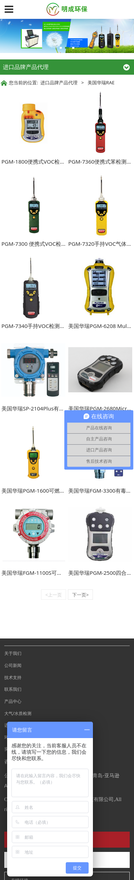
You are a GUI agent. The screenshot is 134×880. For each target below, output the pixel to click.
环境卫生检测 (17, 712)
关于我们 (12, 628)
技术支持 (12, 652)
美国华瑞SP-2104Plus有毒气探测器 (43, 408)
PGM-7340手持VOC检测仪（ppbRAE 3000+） (57, 325)
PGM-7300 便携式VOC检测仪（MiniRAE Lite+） (59, 243)
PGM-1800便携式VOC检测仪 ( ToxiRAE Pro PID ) (59, 161)
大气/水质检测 (17, 688)
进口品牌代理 (17, 700)
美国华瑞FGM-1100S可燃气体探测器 (45, 572)
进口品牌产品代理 (59, 82)
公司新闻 (12, 640)
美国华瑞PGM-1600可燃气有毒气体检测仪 (52, 490)
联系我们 (12, 664)
